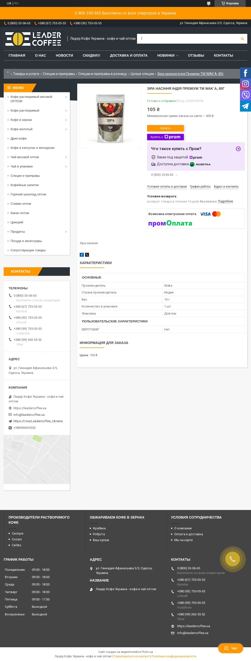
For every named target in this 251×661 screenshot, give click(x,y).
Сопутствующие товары (28, 250)
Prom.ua (147, 652)
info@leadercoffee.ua (29, 415)
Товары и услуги (26, 74)
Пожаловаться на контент (131, 656)
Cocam (17, 539)
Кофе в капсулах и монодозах (33, 148)
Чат (230, 648)
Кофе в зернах (21, 120)
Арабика (99, 528)
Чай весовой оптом (25, 157)
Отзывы (196, 55)
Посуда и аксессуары (26, 241)
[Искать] (242, 39)
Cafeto (16, 545)
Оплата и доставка (188, 534)
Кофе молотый (21, 129)
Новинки (166, 55)
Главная (17, 55)
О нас (40, 55)
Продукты (18, 231)
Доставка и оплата (129, 55)
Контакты (223, 55)
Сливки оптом (21, 203)
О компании (183, 528)
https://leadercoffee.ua (29, 408)
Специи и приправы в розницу (102, 74)
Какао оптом (20, 213)
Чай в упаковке (22, 166)
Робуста (99, 534)
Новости (64, 55)
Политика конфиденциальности (174, 656)
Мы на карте (183, 540)
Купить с (165, 137)
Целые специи (142, 74)
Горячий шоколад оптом (28, 194)
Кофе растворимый (25, 110)
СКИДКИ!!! (91, 55)
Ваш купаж (101, 540)
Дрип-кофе (19, 138)
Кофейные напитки (25, 185)
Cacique (17, 533)
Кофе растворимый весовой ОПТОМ (31, 99)
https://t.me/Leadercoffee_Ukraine (38, 421)
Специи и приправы (59, 74)
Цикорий (17, 222)
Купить (165, 128)
